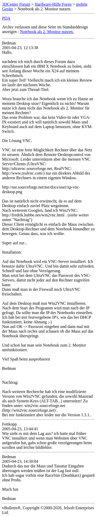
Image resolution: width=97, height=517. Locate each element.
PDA (6, 18)
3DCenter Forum (16, 4)
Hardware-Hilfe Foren (53, 4)
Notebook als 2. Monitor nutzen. (47, 31)
